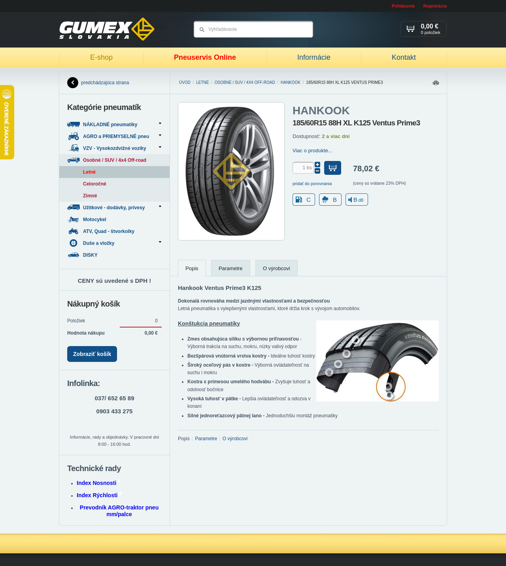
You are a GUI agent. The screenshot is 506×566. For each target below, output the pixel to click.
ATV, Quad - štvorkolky (101, 231)
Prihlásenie (403, 6)
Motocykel (87, 219)
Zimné (90, 196)
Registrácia (435, 6)
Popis (191, 268)
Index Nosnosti (99, 483)
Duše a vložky (114, 243)
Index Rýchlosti (99, 495)
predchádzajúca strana (98, 82)
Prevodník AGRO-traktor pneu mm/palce (119, 510)
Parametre (231, 268)
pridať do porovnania (312, 183)
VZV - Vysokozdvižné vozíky (114, 148)
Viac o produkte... (312, 150)
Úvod (185, 82)
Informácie (313, 57)
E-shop (101, 57)
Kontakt (404, 57)
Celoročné (94, 184)
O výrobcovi (276, 268)
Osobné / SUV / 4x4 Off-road (245, 82)
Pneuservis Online (205, 57)
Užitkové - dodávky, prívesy (114, 207)
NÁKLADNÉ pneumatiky (114, 124)
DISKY (83, 255)
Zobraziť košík (92, 354)
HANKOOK (290, 82)
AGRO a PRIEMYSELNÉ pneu (114, 136)
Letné (202, 82)
